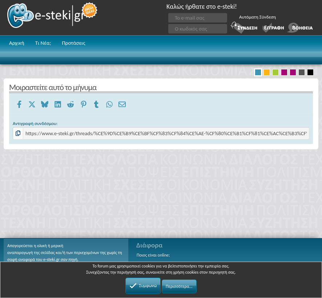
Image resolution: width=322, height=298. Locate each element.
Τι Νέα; (43, 43)
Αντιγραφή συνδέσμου (34, 123)
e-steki (52, 17)
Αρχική (16, 43)
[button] (310, 44)
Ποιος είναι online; (153, 255)
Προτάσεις (73, 43)
